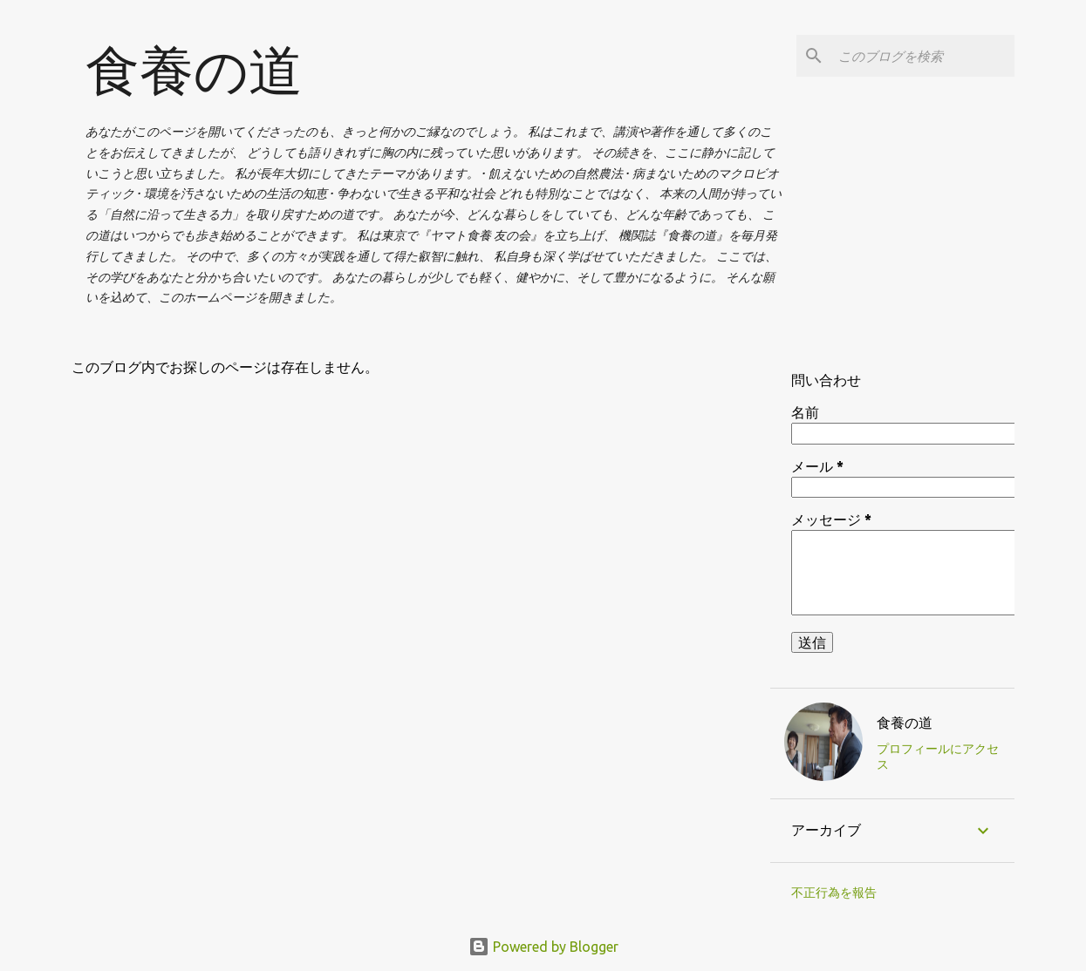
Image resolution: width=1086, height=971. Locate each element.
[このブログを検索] (922, 56)
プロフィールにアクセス (938, 756)
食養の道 (194, 69)
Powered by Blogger (543, 946)
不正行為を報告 (834, 892)
